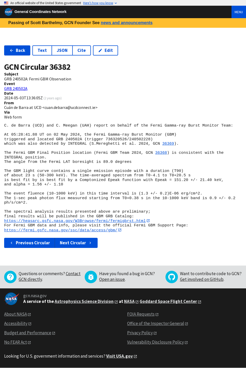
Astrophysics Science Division (84, 301)
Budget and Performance (27, 333)
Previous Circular (29, 243)
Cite (81, 50)
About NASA (15, 314)
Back (17, 50)
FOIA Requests (141, 314)
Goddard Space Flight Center (168, 301)
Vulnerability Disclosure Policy (155, 342)
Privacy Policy (140, 333)
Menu (239, 12)
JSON (62, 50)
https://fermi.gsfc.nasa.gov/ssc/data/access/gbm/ (60, 230)
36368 (161, 152)
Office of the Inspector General (155, 324)
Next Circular (76, 243)
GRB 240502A (15, 88)
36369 (168, 143)
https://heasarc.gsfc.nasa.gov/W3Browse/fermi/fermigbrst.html (75, 220)
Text (42, 50)
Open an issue (112, 279)
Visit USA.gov (119, 356)
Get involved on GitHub (201, 279)
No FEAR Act (15, 342)
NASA (129, 301)
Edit (105, 50)
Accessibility (15, 324)
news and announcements (127, 22)
